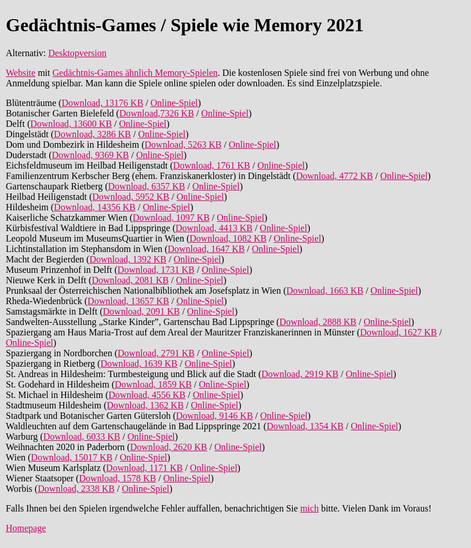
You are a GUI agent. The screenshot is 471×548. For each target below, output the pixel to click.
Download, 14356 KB (95, 207)
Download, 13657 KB (128, 301)
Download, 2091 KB (141, 311)
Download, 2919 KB (299, 374)
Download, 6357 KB (146, 186)
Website (20, 73)
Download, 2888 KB (317, 322)
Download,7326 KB (156, 113)
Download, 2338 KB (76, 489)
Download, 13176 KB (102, 103)
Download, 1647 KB (205, 249)
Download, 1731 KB (156, 270)
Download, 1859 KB (153, 384)
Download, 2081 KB (130, 280)
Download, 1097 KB (171, 217)
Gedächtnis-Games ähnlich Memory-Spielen (134, 73)
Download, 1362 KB (145, 405)
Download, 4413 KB (214, 228)
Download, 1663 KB (324, 290)
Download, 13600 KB (71, 124)
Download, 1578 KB (117, 478)
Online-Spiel (174, 103)
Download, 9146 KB (214, 416)
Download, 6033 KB (82, 436)
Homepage (26, 528)
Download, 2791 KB (156, 353)
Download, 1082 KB (227, 238)
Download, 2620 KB (168, 447)
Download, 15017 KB (71, 457)
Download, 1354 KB (305, 426)
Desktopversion (77, 53)
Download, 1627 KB (398, 332)
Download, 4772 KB (334, 176)
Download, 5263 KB (183, 144)
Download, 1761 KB (211, 165)
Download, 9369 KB (90, 155)
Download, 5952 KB (130, 197)
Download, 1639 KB (138, 363)
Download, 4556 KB (146, 395)
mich (309, 508)
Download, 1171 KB (144, 468)
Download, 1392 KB (127, 259)
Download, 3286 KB (92, 134)
